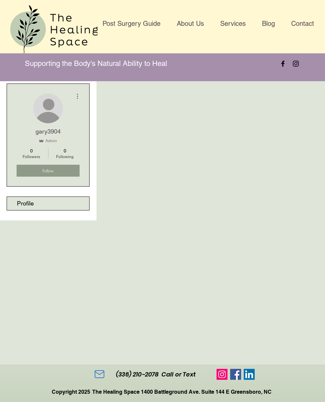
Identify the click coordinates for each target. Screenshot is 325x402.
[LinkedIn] (249, 374)
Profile (25, 203)
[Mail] (99, 374)
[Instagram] (296, 64)
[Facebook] (283, 64)
